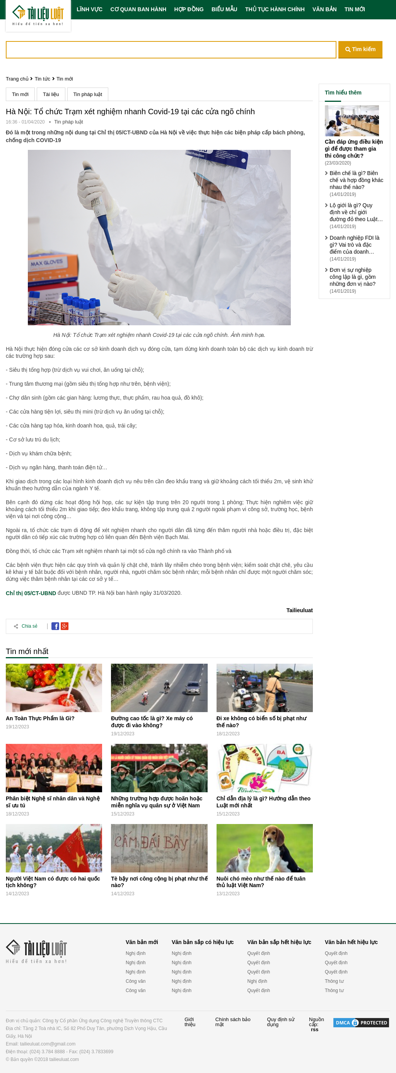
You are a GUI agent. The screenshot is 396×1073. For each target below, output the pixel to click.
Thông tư (334, 981)
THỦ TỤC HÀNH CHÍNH (275, 9)
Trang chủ (17, 79)
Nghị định (135, 953)
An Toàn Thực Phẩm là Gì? (40, 718)
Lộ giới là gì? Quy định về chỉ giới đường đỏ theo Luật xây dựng (354, 212)
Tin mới (64, 79)
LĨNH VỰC (89, 9)
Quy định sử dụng (280, 1022)
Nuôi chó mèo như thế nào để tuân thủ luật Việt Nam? (261, 881)
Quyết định (258, 953)
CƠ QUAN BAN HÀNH (138, 9)
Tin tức (42, 79)
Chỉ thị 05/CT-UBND (31, 593)
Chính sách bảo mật (233, 1022)
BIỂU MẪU (224, 9)
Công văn (135, 981)
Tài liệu (51, 94)
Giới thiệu (189, 1022)
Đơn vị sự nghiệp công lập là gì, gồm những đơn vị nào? (353, 277)
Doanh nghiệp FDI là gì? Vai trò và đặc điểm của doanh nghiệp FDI (355, 245)
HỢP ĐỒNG (188, 9)
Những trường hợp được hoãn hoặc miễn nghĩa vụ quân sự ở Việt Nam (156, 802)
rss (315, 1029)
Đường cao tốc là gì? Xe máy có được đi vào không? (152, 721)
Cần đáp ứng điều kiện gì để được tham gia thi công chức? (354, 149)
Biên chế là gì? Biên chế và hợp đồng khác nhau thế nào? (357, 180)
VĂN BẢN (324, 9)
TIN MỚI (355, 9)
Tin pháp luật (87, 94)
